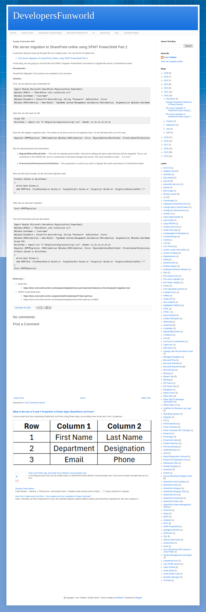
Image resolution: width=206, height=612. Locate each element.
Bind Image (168, 191)
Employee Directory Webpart (175, 269)
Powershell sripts (170, 440)
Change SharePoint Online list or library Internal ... (179, 103)
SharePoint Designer (172, 488)
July (168, 129)
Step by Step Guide (171, 540)
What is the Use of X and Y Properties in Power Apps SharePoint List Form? (53, 407)
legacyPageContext (171, 331)
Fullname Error (169, 292)
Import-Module (169, 315)
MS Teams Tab (169, 386)
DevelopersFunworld (53, 15)
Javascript (105, 32)
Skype (166, 513)
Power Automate (170, 427)
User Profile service (171, 564)
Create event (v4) (170, 227)
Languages (168, 328)
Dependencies (169, 256)
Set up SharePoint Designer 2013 (177, 476)
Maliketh (120, 598)
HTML (166, 309)
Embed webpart (170, 266)
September (171, 125)
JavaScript (167, 325)
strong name (168, 543)
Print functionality (170, 447)
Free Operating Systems (173, 289)
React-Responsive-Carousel (175, 456)
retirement (167, 469)
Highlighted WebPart (172, 305)
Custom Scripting (170, 253)
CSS (165, 243)
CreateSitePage (170, 236)
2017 (166, 145)
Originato (167, 417)
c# (93, 32)
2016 (166, 148)
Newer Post (19, 393)
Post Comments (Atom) (35, 398)
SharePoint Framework (173, 498)
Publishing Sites (170, 450)
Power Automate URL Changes (176, 430)
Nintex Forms (169, 393)
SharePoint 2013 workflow (174, 482)
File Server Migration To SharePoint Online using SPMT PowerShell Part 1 (53, 58)
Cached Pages (131, 32)
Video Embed (169, 567)
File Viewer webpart (171, 282)
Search (166, 473)
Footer (166, 286)
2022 (166, 88)
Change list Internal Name (174, 210)
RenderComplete (170, 466)
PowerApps (168, 437)
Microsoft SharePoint (77, 32)
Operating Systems (171, 414)
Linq (165, 338)
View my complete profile (171, 61)
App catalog (168, 178)
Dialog (166, 259)
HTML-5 (166, 312)
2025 (166, 77)
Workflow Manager (171, 577)
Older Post (145, 393)
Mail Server (168, 348)
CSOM (166, 240)
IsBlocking (167, 322)
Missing (166, 373)
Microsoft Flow (169, 360)
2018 (166, 141)
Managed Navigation (172, 357)
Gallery (166, 295)
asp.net (166, 181)
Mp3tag (166, 380)
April (168, 132)
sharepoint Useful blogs (50, 32)
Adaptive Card (169, 171)
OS (164, 420)
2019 (166, 137)
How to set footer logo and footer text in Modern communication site (57, 468)
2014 (166, 156)
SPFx (165, 523)
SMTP (166, 517)
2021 (166, 92)
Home (13, 32)
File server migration (172, 279)
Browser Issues (170, 194)
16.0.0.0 (166, 168)
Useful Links (27, 32)
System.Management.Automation (177, 555)
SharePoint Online (171, 501)
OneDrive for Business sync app (177, 408)
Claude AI (167, 214)
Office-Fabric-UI (170, 405)
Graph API (167, 299)
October (170, 121)
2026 (166, 73)
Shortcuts (167, 510)
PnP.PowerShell (170, 424)
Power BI (167, 433)
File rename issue (171, 276)
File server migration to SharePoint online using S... (179, 109)
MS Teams (167, 383)
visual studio (168, 570)
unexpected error (170, 561)
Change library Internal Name (176, 207)
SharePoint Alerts (170, 485)
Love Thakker (170, 57)
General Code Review (24, 484)
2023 (166, 84)
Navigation (168, 390)
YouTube (167, 580)
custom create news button (174, 250)
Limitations (168, 335)
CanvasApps (168, 201)
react (165, 453)
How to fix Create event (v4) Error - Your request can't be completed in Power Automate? (53, 492)
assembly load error (171, 184)
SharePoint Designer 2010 (174, 491)
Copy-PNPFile (169, 223)
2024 (166, 80)
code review (168, 220)
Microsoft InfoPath (171, 363)
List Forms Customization (174, 341)
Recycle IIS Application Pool (175, 460)
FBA (165, 272)
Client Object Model (171, 217)
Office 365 (167, 396)
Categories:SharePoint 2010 (175, 204)
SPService (167, 533)
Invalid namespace (171, 318)
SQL (117, 32)
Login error (168, 345)
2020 (166, 95)
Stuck (165, 546)
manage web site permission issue (178, 351)
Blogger (138, 598)
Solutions (167, 520)
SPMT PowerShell (171, 526)
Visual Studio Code (171, 574)
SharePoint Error (170, 495)
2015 (166, 152)
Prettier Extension (171, 443)
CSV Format (168, 246)
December (171, 99)
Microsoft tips (169, 370)
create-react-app (170, 230)
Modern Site (168, 376)
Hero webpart (169, 302)
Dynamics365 (169, 263)
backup (166, 187)
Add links (167, 174)
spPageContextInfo (171, 530)
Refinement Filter (170, 463)
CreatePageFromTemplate (174, 233)
